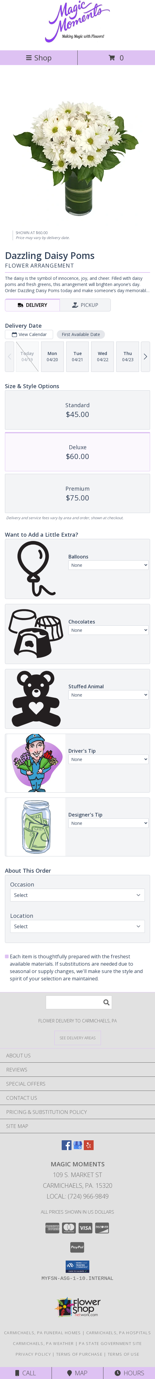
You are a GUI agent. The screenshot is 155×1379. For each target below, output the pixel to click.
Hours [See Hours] (129, 1373)
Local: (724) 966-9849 (78, 1196)
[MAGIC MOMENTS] (77, 41)
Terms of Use (124, 1354)
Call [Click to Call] (25, 1373)
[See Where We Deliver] (77, 1038)
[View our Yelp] (89, 1148)
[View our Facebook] (67, 1148)
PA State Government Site (110, 1343)
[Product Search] (79, 1002)
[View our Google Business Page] (78, 1148)
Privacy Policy (33, 1354)
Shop (39, 57)
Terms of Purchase (79, 1354)
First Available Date (81, 334)
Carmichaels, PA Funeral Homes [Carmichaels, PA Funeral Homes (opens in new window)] (42, 1332)
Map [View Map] (77, 1373)
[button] (77, 1267)
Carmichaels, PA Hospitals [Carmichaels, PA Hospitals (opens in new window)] (118, 1332)
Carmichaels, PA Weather (43, 1343)
